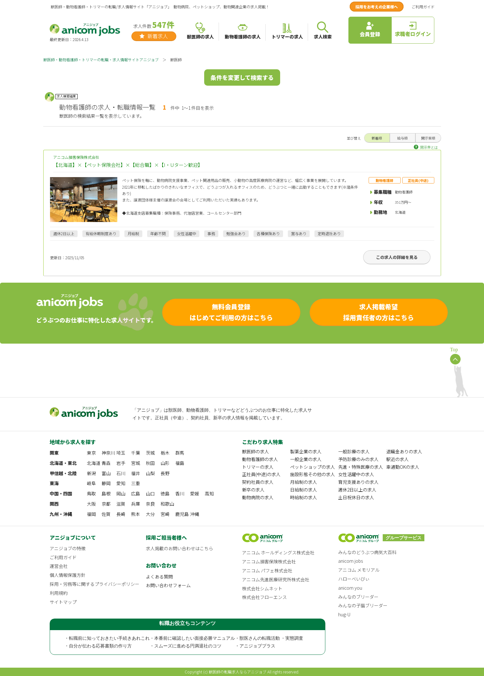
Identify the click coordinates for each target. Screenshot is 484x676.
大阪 (91, 504)
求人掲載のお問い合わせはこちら (179, 548)
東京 (91, 452)
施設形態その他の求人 (312, 474)
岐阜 (91, 483)
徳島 (165, 493)
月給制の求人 (303, 482)
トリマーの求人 (257, 467)
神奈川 (108, 452)
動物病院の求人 (257, 497)
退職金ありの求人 (404, 451)
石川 (120, 473)
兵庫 (135, 504)
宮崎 (165, 514)
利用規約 (59, 593)
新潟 (91, 473)
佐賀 (106, 514)
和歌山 (167, 504)
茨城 (150, 452)
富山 (106, 473)
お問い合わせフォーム (168, 585)
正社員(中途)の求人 (261, 474)
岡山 (120, 493)
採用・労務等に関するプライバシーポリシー (94, 584)
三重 (135, 483)
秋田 (150, 463)
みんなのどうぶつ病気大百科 (367, 552)
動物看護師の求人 (260, 459)
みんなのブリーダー (358, 597)
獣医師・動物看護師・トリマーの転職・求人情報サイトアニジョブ (101, 59)
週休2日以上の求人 (357, 489)
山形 (165, 463)
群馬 (179, 452)
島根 (106, 493)
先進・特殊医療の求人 (360, 467)
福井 (135, 473)
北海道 (93, 463)
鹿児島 (182, 514)
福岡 (91, 514)
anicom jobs (350, 561)
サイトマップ (63, 602)
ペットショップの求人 (312, 467)
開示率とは (429, 147)
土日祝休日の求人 (356, 497)
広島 (135, 493)
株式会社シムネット (262, 588)
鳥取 (91, 493)
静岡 (106, 483)
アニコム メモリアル (359, 570)
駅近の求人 (397, 459)
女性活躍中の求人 (356, 474)
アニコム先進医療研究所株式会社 (275, 579)
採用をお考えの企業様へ (376, 6)
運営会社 (59, 566)
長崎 (120, 514)
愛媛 (194, 493)
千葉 (135, 452)
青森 (106, 463)
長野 (165, 473)
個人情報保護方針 (68, 575)
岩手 (120, 463)
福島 (179, 463)
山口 (150, 493)
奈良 (150, 504)
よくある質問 (159, 576)
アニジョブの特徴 (68, 548)
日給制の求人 (303, 489)
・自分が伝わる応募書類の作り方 (98, 646)
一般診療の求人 (354, 451)
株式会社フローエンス (264, 597)
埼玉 (120, 452)
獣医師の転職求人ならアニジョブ (237, 671)
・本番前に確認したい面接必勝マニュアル (192, 638)
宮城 (135, 463)
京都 (106, 504)
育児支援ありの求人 (358, 482)
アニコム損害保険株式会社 (242, 161)
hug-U (344, 614)
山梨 (150, 473)
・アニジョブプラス (255, 646)
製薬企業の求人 (305, 451)
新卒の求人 (253, 489)
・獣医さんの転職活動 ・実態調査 (269, 638)
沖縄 (194, 514)
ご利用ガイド (423, 6)
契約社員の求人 (257, 482)
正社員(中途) (418, 180)
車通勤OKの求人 (402, 467)
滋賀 (120, 504)
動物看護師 (384, 180)
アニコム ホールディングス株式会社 (278, 552)
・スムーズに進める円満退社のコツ (185, 646)
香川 (179, 493)
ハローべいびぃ (354, 579)
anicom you (350, 588)
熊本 (135, 514)
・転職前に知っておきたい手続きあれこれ (107, 638)
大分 (150, 514)
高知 (209, 493)
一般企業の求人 (305, 459)
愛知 (120, 483)
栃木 (165, 452)
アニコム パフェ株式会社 (267, 570)
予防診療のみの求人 (358, 459)
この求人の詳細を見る (397, 257)
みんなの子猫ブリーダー (363, 605)
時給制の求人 (303, 497)
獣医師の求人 (255, 451)
